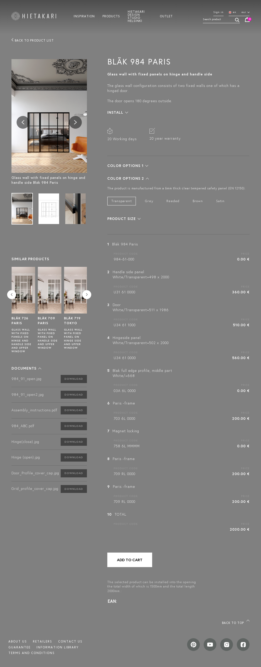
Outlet (166, 16)
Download (73, 379)
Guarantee (19, 647)
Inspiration (84, 16)
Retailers (42, 641)
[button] (26, 368)
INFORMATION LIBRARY (57, 647)
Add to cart (129, 559)
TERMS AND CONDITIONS (31, 653)
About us (17, 641)
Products (111, 16)
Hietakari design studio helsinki (136, 16)
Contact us (70, 641)
